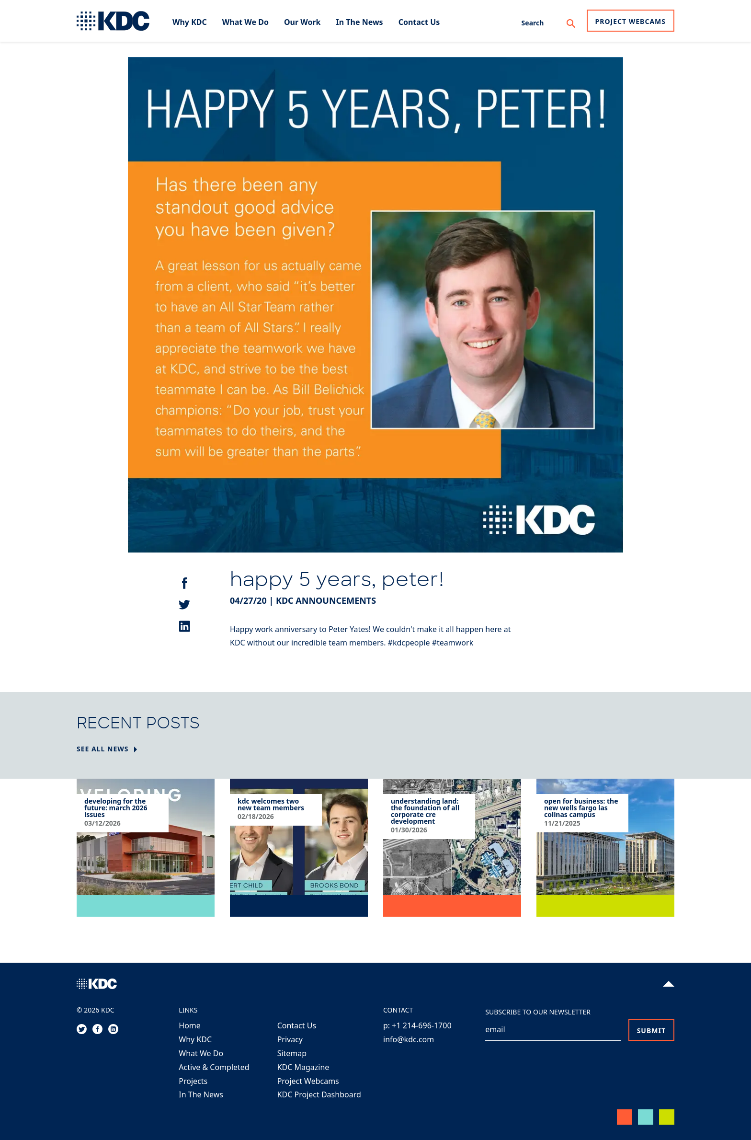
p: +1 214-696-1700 (417, 1025)
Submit (651, 1030)
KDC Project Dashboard (319, 1094)
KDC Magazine (303, 1067)
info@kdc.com (408, 1039)
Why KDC (195, 1039)
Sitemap (292, 1053)
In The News (201, 1094)
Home (190, 1025)
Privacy (290, 1039)
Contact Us (296, 1025)
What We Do (201, 1053)
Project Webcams (630, 21)
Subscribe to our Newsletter (538, 1011)
